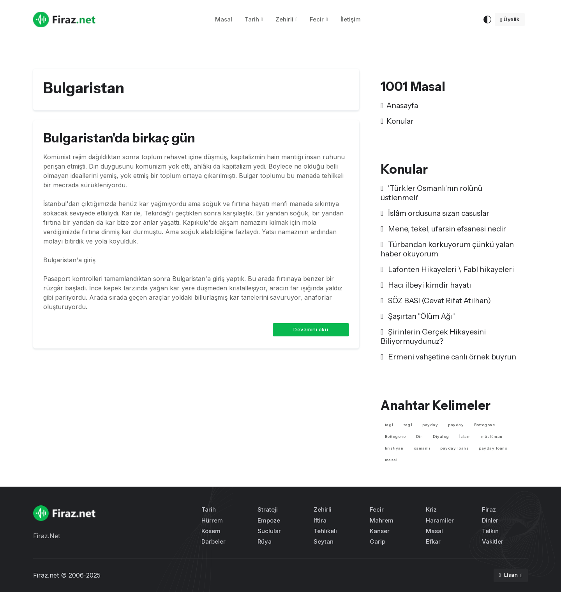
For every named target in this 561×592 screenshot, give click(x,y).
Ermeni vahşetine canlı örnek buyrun (448, 356)
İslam (465, 436)
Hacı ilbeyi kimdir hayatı (426, 285)
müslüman (492, 436)
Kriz (431, 509)
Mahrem (381, 520)
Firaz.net (46, 575)
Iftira (320, 520)
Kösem (211, 531)
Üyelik (509, 19)
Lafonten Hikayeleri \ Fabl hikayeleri (447, 269)
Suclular (269, 531)
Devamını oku (310, 329)
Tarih (252, 19)
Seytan (323, 541)
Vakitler (492, 541)
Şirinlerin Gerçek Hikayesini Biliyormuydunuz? (433, 336)
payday (430, 425)
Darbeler (213, 541)
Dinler (490, 520)
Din (419, 436)
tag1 (389, 425)
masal (391, 460)
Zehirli (284, 19)
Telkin (490, 531)
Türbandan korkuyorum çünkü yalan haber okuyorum (447, 249)
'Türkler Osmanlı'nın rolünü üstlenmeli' (431, 192)
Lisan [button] (509, 575)
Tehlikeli (325, 531)
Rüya (265, 541)
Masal (223, 19)
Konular (397, 121)
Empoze (269, 520)
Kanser (380, 531)
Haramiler (440, 520)
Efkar (433, 541)
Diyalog (441, 436)
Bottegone (484, 425)
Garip (377, 541)
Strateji (268, 509)
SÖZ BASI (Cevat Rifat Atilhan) (436, 300)
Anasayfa (399, 105)
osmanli (422, 448)
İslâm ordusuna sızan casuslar (435, 213)
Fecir (317, 19)
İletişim (350, 19)
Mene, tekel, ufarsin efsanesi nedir (443, 228)
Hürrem (212, 520)
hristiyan (394, 448)
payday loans (454, 448)
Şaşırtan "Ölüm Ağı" (418, 316)
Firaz (489, 509)
